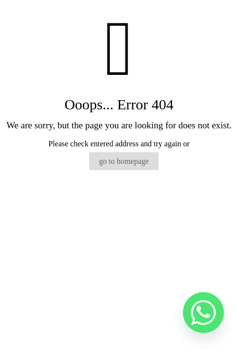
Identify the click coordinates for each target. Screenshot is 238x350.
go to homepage (123, 161)
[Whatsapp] (203, 317)
